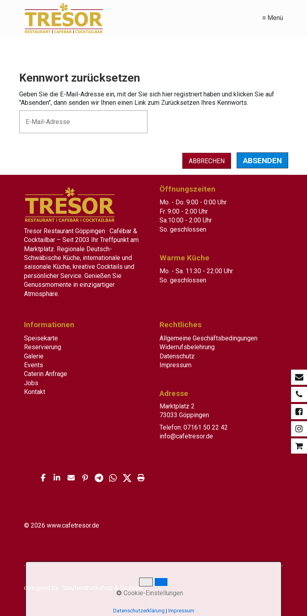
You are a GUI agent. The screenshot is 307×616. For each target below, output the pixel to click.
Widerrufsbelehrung (187, 347)
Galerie (34, 356)
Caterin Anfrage (45, 374)
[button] (43, 478)
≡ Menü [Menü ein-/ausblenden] (272, 18)
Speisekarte (41, 338)
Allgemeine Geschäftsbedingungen (208, 338)
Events (33, 365)
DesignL (132, 588)
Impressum (175, 365)
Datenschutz (177, 356)
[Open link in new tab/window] (299, 377)
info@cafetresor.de (186, 436)
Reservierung (42, 347)
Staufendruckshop (87, 588)
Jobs (31, 383)
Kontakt (34, 392)
